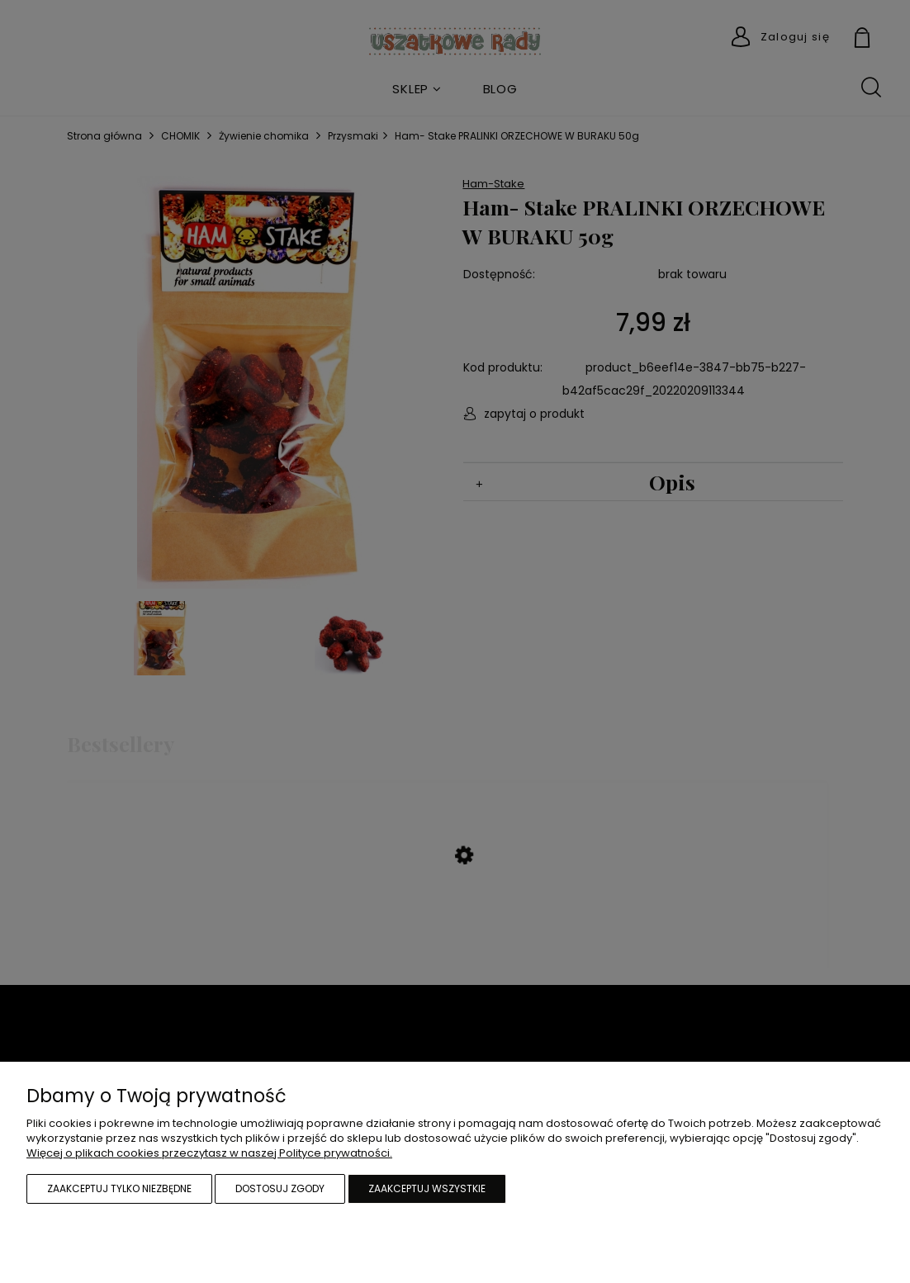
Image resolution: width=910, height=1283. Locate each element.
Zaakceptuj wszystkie (427, 1188)
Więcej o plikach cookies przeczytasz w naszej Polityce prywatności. (209, 1153)
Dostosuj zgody (280, 1188)
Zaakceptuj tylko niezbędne (119, 1188)
